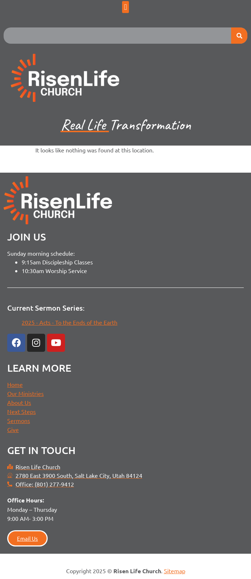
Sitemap (174, 570)
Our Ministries (25, 393)
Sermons (18, 420)
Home (15, 384)
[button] (125, 7)
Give (13, 429)
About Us (19, 402)
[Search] (239, 35)
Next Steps (21, 411)
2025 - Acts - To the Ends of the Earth (69, 322)
